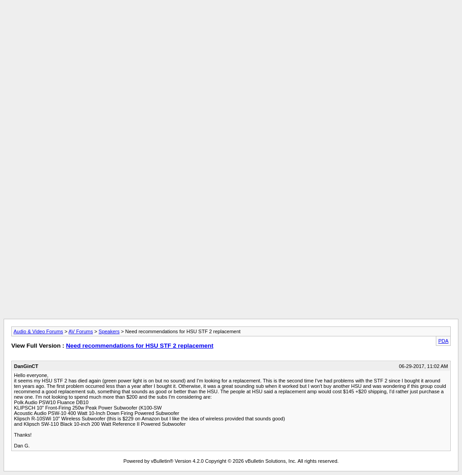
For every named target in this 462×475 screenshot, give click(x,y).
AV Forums (81, 331)
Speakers (109, 331)
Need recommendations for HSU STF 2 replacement (139, 345)
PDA (443, 341)
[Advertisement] (231, 24)
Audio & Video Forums (38, 331)
